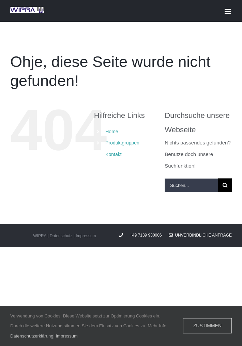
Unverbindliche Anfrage (200, 235)
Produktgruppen (122, 142)
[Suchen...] (191, 185)
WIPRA (39, 235)
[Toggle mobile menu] (228, 11)
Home (111, 131)
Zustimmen (207, 325)
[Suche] (225, 185)
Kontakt (113, 154)
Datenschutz (61, 235)
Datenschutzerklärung (31, 336)
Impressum (86, 235)
